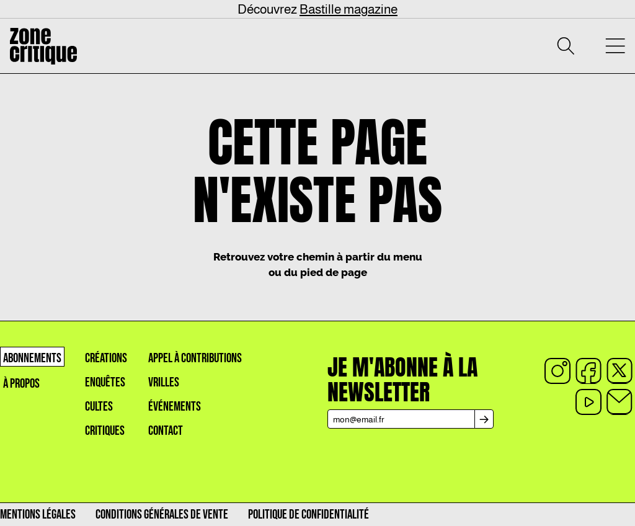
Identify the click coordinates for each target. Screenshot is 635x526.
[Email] (619, 401)
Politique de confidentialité (308, 514)
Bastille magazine (348, 9)
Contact (165, 431)
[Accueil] (43, 46)
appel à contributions (195, 358)
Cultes (99, 406)
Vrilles (163, 382)
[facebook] (588, 370)
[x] (619, 370)
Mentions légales (38, 514)
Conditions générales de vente (161, 514)
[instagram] (557, 370)
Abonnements (32, 358)
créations (106, 358)
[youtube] (588, 401)
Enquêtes (105, 382)
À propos (21, 384)
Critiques (105, 431)
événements (174, 406)
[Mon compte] (590, 46)
